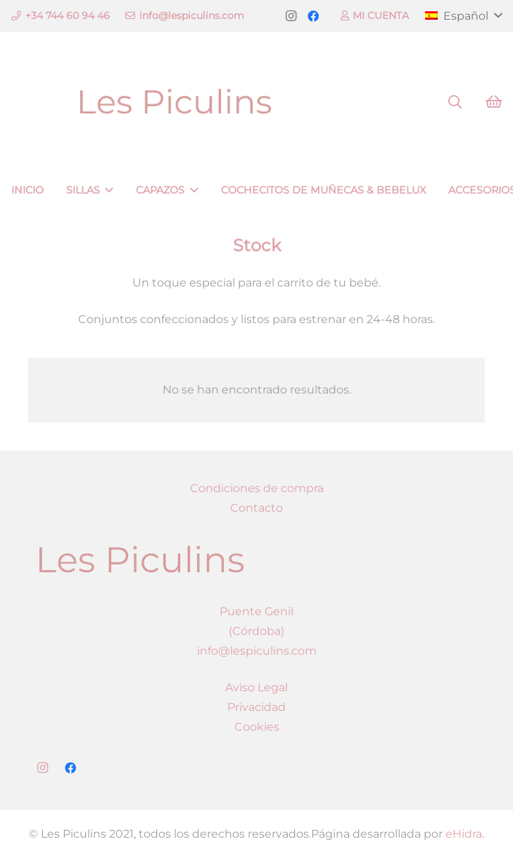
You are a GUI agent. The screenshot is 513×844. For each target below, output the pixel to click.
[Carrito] (493, 102)
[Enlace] (175, 102)
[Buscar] (454, 102)
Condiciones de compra (257, 488)
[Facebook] (313, 16)
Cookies (256, 726)
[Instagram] (290, 16)
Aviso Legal (256, 687)
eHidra (463, 833)
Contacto (256, 508)
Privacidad (256, 707)
